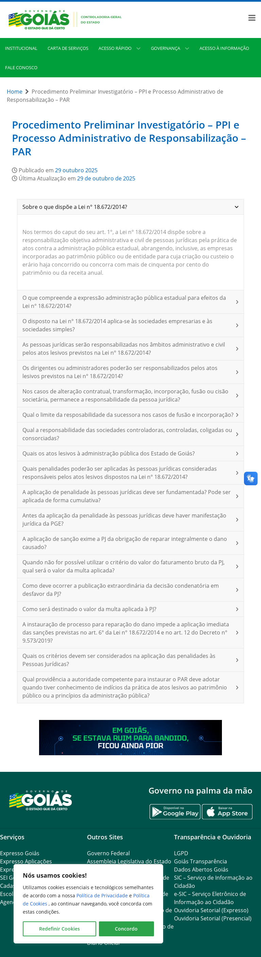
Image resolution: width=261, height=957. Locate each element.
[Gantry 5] (40, 800)
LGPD (181, 853)
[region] (88, 903)
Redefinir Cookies (59, 928)
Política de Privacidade (102, 895)
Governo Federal (108, 853)
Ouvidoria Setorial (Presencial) (212, 918)
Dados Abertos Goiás (201, 869)
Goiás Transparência (200, 861)
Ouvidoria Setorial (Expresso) (211, 910)
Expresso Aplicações (26, 861)
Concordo (126, 928)
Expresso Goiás (19, 853)
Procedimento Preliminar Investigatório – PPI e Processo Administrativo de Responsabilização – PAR (129, 138)
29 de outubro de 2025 (106, 178)
